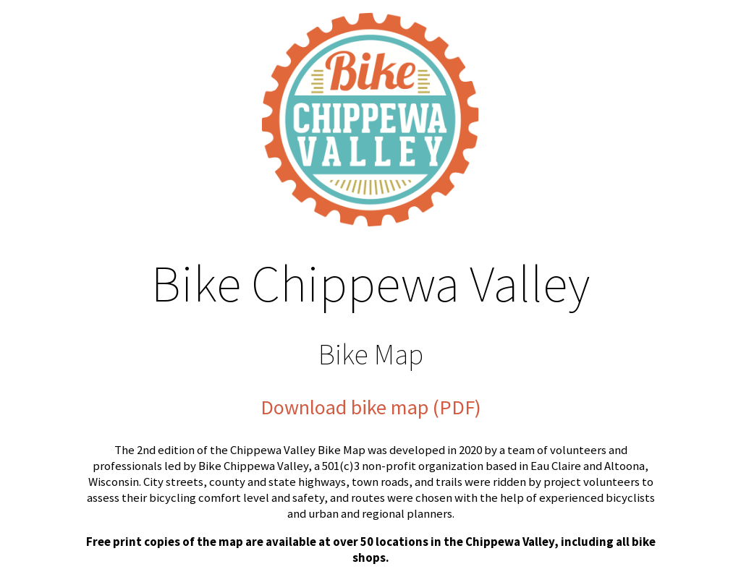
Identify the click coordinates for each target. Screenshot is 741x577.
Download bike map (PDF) (371, 407)
